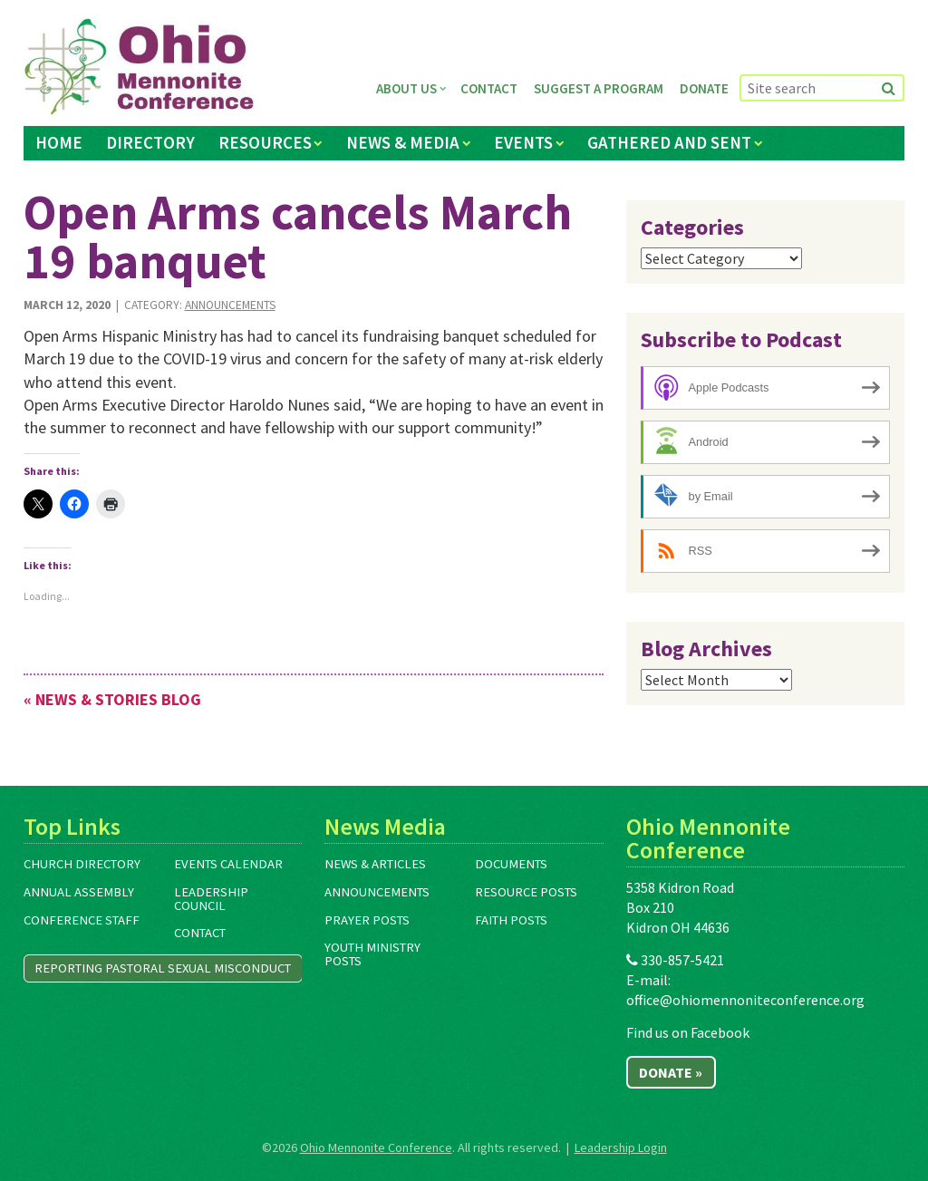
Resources (265, 142)
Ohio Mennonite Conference (376, 1147)
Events (523, 142)
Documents (511, 864)
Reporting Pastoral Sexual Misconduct (162, 968)
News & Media (402, 142)
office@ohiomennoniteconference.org (745, 1000)
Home (58, 142)
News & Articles (375, 864)
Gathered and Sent (669, 142)
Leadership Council (211, 899)
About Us (406, 88)
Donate (704, 88)
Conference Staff (82, 920)
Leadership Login (621, 1147)
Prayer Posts (367, 920)
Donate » (670, 1072)
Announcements (230, 305)
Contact (488, 88)
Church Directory (82, 864)
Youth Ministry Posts (372, 954)
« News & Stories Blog (112, 699)
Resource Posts (526, 892)
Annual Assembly (79, 892)
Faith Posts (511, 920)
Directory (150, 142)
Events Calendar (228, 864)
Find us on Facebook (687, 1032)
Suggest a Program (598, 88)
